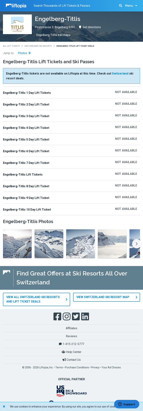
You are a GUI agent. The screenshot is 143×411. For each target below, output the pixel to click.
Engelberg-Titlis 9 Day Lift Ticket (26, 198)
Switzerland (120, 73)
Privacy (95, 367)
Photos (24, 53)
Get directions (90, 27)
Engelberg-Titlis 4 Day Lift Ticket (26, 128)
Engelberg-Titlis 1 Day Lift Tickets (27, 93)
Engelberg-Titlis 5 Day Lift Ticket (26, 139)
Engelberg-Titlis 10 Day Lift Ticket (27, 209)
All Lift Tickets (11, 46)
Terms (59, 367)
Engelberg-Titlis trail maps (53, 35)
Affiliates (71, 328)
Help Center (71, 352)
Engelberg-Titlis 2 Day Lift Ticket (26, 104)
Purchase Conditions (77, 367)
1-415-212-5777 (71, 344)
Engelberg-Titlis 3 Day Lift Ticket (26, 116)
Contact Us (72, 360)
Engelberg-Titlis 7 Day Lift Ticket (26, 163)
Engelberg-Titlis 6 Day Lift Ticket (26, 151)
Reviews (71, 336)
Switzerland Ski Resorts (38, 46)
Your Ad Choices (111, 367)
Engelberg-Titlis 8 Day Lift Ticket (26, 186)
